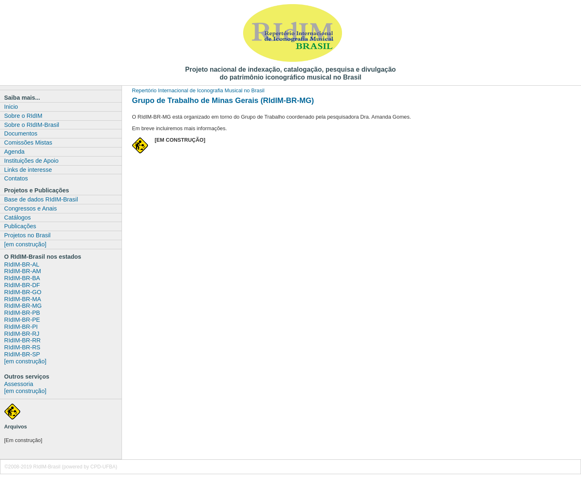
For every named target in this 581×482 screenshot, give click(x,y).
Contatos (16, 178)
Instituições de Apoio (31, 160)
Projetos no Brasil (27, 235)
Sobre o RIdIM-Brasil (31, 125)
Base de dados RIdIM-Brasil (41, 199)
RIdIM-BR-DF (22, 285)
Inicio (11, 106)
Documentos (20, 133)
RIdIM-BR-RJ (22, 333)
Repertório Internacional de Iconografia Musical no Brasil (198, 90)
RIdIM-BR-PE (22, 319)
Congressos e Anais (30, 208)
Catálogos (17, 217)
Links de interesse (28, 169)
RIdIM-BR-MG (23, 305)
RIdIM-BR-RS (22, 347)
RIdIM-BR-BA (22, 278)
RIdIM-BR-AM (22, 271)
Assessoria (18, 384)
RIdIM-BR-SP (22, 354)
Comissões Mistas (28, 142)
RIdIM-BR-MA (22, 299)
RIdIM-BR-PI (21, 326)
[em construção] (25, 244)
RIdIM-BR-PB (22, 312)
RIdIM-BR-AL (22, 264)
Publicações (20, 226)
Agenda (14, 151)
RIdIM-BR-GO (22, 292)
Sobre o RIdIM (23, 115)
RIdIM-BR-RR (22, 340)
